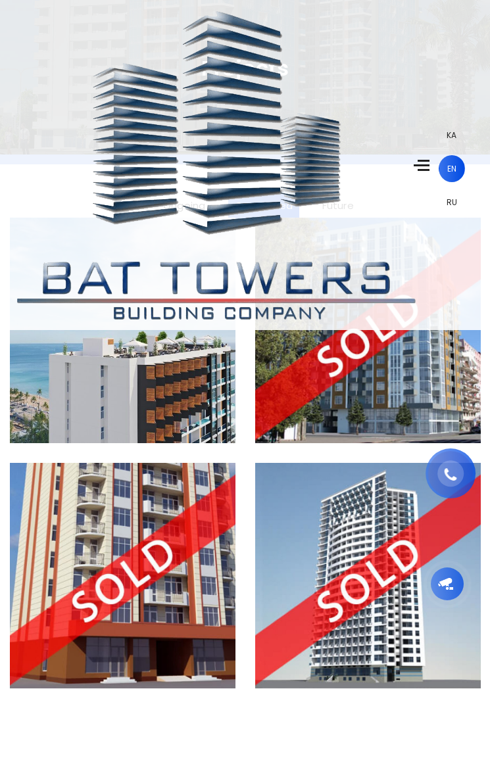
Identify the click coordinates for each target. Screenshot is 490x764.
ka (451, 135)
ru (452, 202)
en (451, 168)
